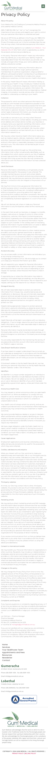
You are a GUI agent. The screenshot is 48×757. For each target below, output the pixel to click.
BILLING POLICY (30, 753)
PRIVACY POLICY (18, 753)
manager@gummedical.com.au (23, 625)
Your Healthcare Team (12, 649)
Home (5, 644)
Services (6, 647)
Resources (7, 655)
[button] (43, 6)
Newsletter (7, 657)
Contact (6, 660)
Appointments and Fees (13, 652)
